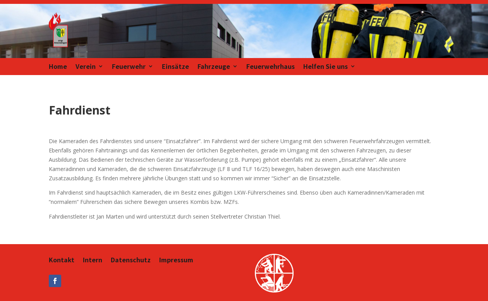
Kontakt (61, 260)
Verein (86, 67)
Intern (92, 260)
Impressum (176, 260)
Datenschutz (131, 260)
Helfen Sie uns (325, 67)
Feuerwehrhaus (270, 67)
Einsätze (175, 67)
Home (58, 67)
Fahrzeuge (214, 67)
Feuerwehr (129, 67)
